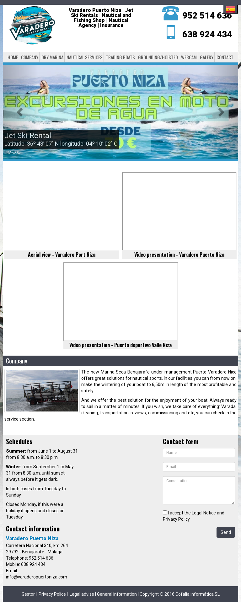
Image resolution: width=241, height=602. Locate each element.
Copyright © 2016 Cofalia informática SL (180, 594)
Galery (206, 57)
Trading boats (120, 57)
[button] (20, 112)
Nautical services (85, 57)
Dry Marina (52, 57)
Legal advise (82, 594)
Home (13, 57)
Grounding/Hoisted (158, 57)
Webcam (189, 57)
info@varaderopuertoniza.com (36, 576)
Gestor (28, 594)
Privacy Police (52, 594)
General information (117, 594)
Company (29, 57)
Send (226, 532)
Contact (225, 57)
